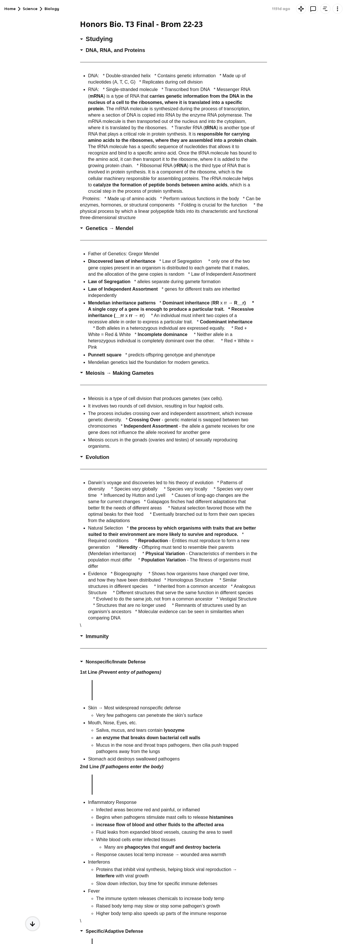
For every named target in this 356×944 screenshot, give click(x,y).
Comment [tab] (280, 9)
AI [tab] (259, 9)
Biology (51, 9)
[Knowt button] (237, 9)
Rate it (341, 24)
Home (10, 9)
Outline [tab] (305, 9)
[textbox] (301, 928)
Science (30, 9)
